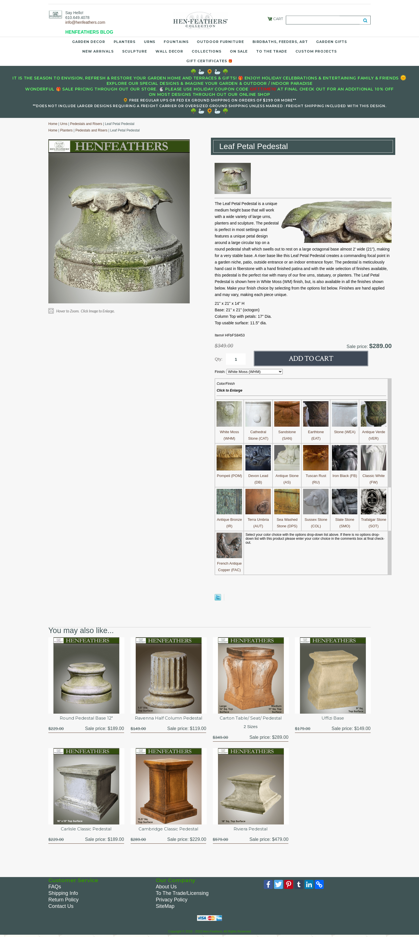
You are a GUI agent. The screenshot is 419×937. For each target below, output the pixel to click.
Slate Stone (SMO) (344, 519)
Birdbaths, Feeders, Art (280, 42)
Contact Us (61, 907)
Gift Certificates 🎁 (209, 61)
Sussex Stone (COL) (316, 519)
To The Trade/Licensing (182, 894)
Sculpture (134, 51)
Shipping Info (63, 894)
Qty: (219, 359)
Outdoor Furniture (220, 42)
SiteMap (165, 907)
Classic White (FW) (373, 475)
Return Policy (63, 901)
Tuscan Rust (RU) (316, 475)
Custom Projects (316, 51)
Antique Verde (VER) (373, 432)
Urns (149, 42)
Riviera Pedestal (251, 829)
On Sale (239, 51)
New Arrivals (98, 51)
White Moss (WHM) (229, 432)
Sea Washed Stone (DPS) (287, 519)
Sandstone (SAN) (287, 432)
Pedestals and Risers (86, 124)
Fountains (176, 42)
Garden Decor (88, 42)
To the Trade (271, 51)
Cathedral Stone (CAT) (258, 432)
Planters (124, 42)
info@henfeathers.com (85, 22)
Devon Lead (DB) (258, 475)
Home (52, 124)
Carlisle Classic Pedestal (86, 829)
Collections (206, 51)
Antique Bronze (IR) (229, 519)
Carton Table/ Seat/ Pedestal (250, 718)
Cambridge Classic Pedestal (168, 829)
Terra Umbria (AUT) (258, 519)
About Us (166, 888)
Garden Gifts (331, 42)
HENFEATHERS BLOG (89, 32)
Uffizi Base (333, 718)
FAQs (54, 888)
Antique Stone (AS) (287, 475)
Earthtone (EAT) (316, 432)
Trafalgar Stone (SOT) (373, 519)
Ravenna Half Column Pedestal (168, 718)
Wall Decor (169, 51)
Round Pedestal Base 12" (86, 718)
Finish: (220, 372)
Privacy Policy (171, 901)
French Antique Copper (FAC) (229, 563)
